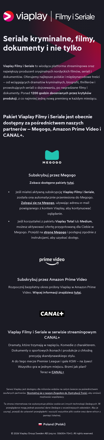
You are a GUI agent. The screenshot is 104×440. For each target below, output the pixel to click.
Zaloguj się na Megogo (37, 203)
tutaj (70, 183)
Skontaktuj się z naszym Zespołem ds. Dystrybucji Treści (57, 393)
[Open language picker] (52, 424)
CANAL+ (58, 372)
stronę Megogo (55, 232)
